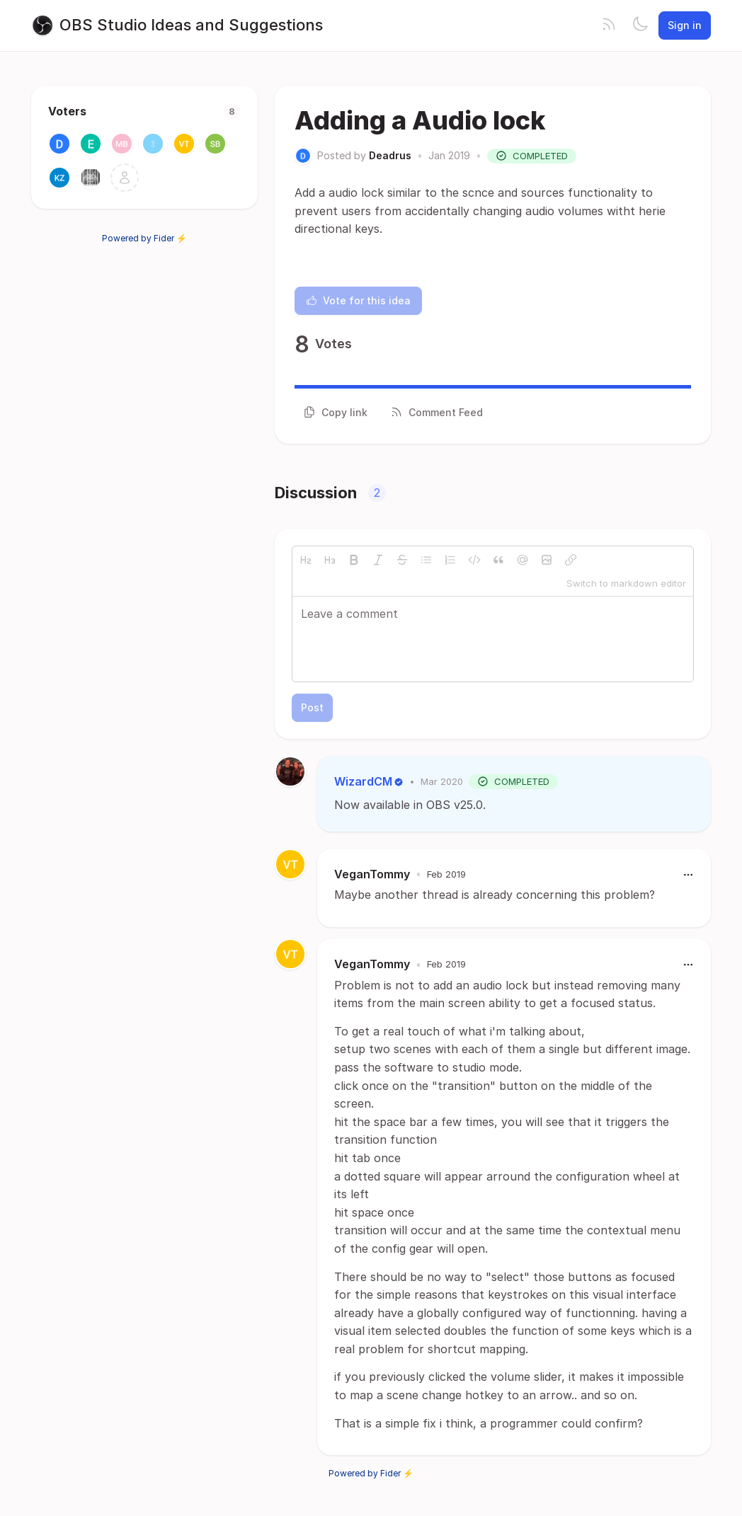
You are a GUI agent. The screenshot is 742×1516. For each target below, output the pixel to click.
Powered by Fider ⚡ (144, 238)
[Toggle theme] (640, 25)
